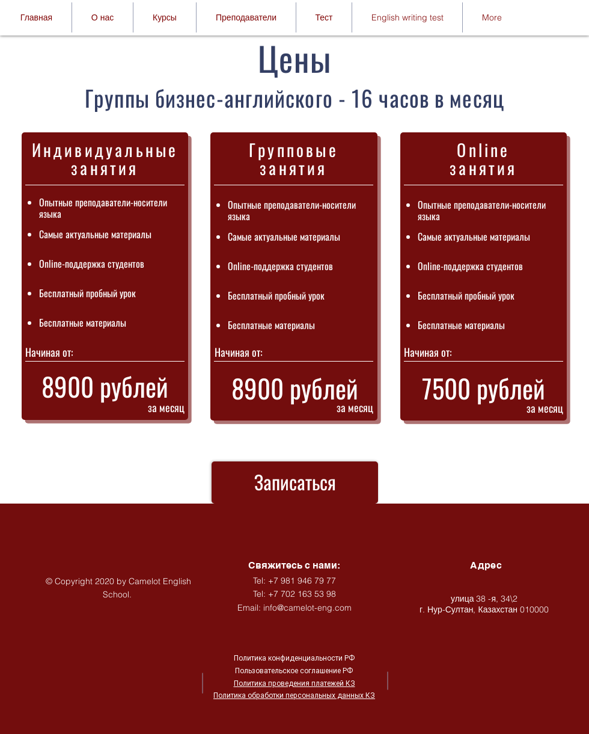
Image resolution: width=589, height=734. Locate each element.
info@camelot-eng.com (307, 607)
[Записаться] (295, 482)
